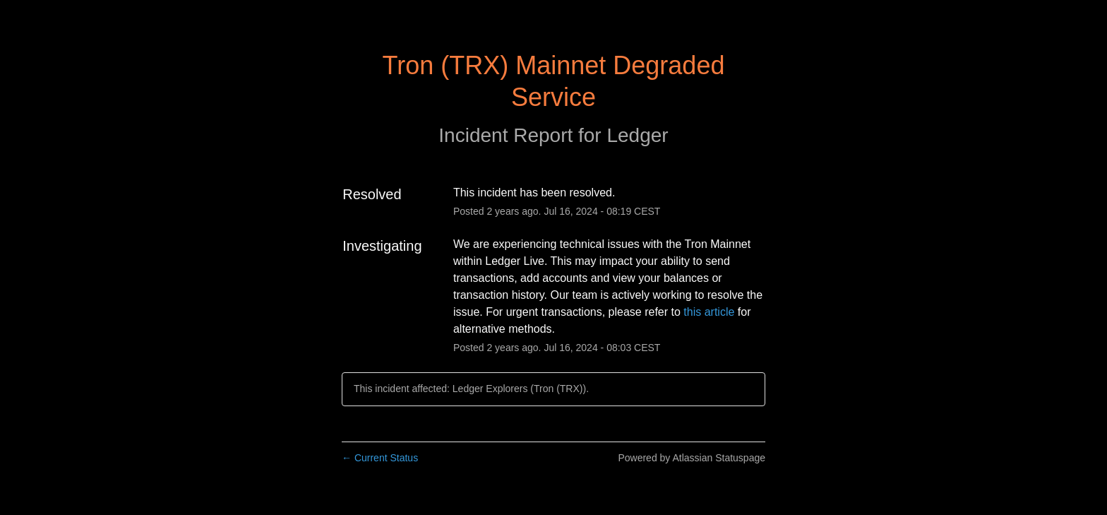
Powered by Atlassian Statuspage (691, 457)
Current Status (380, 457)
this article (708, 312)
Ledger (637, 135)
